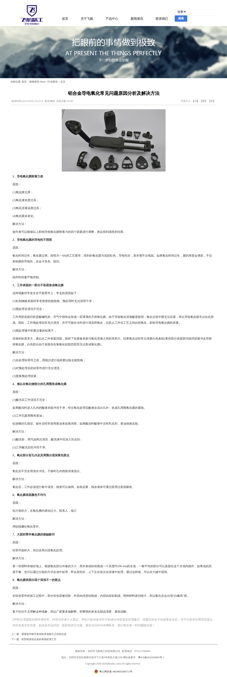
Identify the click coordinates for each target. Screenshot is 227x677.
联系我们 (162, 18)
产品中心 (112, 18)
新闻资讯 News (37, 81)
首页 (65, 18)
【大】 (212, 101)
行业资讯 (53, 81)
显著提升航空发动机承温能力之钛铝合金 (43, 634)
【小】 (195, 101)
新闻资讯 (137, 18)
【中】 (203, 101)
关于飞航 (87, 18)
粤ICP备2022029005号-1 (151, 657)
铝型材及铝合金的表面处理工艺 (38, 639)
